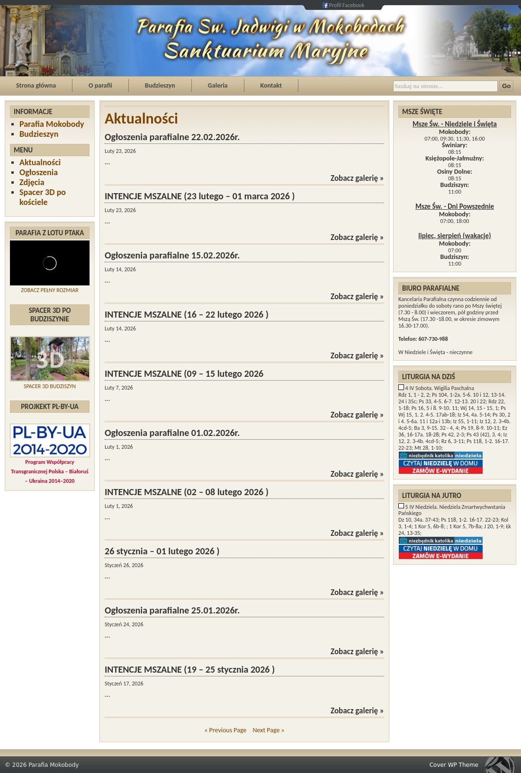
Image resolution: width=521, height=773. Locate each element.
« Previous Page (225, 730)
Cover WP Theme (454, 765)
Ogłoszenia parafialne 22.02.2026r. (172, 136)
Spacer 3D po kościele (42, 197)
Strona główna (36, 85)
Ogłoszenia (38, 172)
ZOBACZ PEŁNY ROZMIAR (49, 290)
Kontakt (271, 85)
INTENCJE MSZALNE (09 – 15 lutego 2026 (184, 373)
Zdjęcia (32, 182)
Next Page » (269, 730)
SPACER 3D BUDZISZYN (50, 386)
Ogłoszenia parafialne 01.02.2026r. (172, 432)
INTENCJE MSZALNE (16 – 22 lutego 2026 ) (187, 314)
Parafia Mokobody (51, 124)
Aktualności (40, 162)
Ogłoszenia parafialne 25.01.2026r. (172, 610)
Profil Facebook (347, 5)
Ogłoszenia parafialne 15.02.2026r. (172, 255)
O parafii (100, 85)
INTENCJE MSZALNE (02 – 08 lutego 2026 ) (187, 492)
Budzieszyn (160, 85)
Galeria (218, 85)
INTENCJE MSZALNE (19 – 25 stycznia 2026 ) (190, 669)
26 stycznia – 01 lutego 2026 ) (162, 551)
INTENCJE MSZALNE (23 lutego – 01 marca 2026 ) (200, 196)
